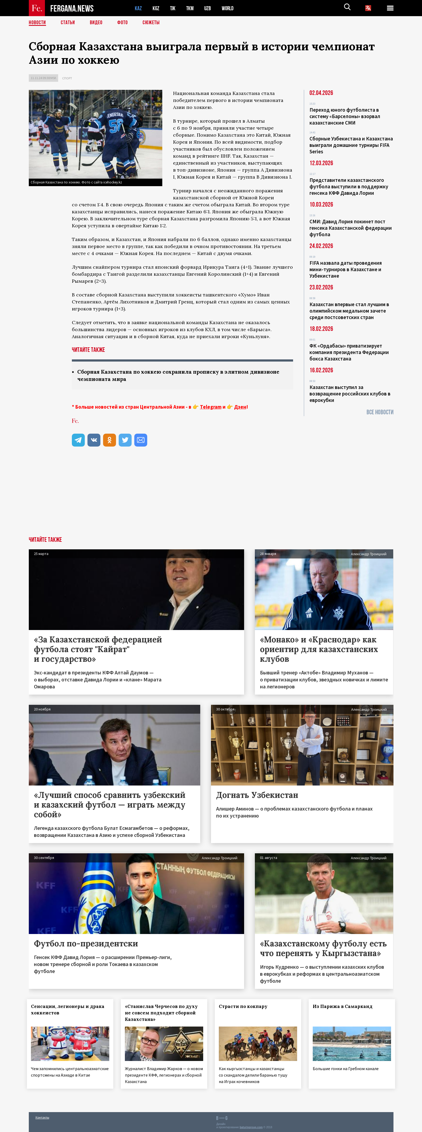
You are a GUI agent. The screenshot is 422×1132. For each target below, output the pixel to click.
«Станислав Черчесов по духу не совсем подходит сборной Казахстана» (162, 1012)
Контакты (42, 1116)
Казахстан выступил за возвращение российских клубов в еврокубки (350, 393)
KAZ (138, 8)
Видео (96, 23)
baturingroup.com (251, 1126)
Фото (122, 23)
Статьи (68, 23)
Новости (37, 23)
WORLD (229, 8)
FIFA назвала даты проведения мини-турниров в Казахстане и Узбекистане (346, 269)
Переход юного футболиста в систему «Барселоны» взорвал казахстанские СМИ (345, 116)
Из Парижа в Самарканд (344, 1006)
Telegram (210, 407)
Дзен (240, 407)
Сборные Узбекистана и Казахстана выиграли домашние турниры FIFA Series (351, 145)
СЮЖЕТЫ (151, 23)
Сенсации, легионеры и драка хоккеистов (69, 1009)
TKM (191, 8)
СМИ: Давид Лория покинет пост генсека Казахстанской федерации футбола (351, 228)
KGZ (156, 8)
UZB (209, 8)
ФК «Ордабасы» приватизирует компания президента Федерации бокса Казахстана (349, 352)
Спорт (67, 78)
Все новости (380, 412)
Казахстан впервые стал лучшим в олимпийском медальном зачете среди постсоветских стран (349, 310)
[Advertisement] (211, 496)
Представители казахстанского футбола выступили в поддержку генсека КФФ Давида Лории (349, 186)
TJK (173, 8)
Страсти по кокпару (244, 1006)
